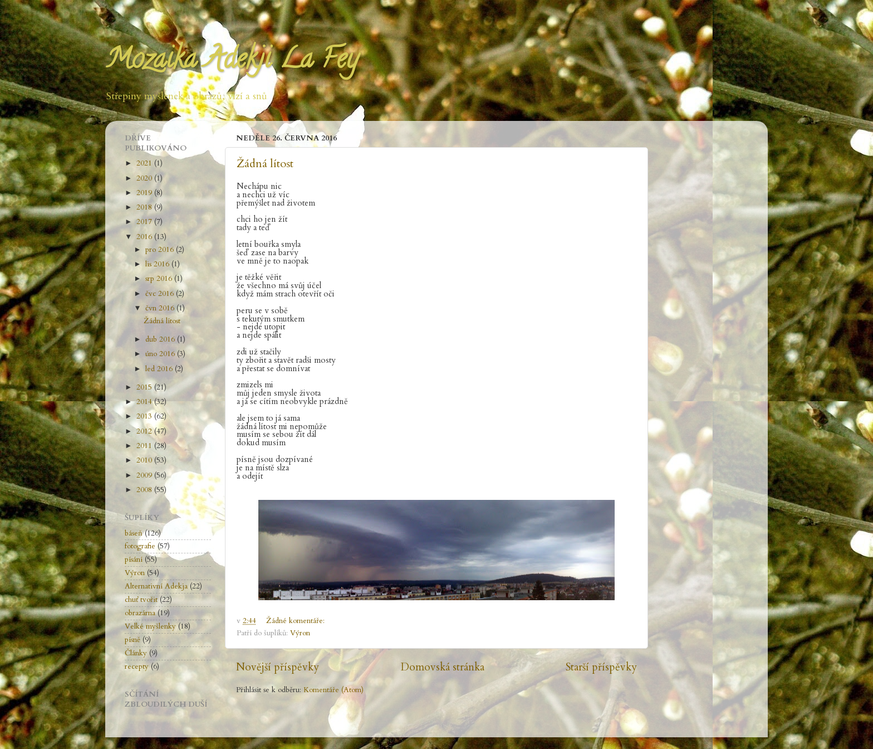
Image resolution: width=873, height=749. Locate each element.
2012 (145, 431)
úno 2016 (161, 354)
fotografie (140, 546)
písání (134, 560)
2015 (145, 387)
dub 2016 (161, 339)
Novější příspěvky (277, 667)
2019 (145, 193)
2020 (145, 178)
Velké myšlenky (150, 626)
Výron (300, 633)
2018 (145, 207)
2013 (145, 416)
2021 (145, 163)
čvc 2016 (160, 294)
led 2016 (160, 369)
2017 (145, 222)
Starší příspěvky (601, 667)
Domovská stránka (442, 667)
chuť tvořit (141, 600)
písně (132, 640)
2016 (145, 237)
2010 (145, 460)
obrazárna (140, 613)
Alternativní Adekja (156, 586)
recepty (137, 667)
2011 (145, 446)
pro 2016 (160, 250)
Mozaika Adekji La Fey (231, 62)
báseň (134, 533)
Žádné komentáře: (296, 621)
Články (136, 653)
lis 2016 (158, 264)
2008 (145, 490)
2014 (145, 402)
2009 (145, 475)
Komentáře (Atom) (333, 690)
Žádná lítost (265, 163)
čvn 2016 (160, 308)
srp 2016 (159, 279)
